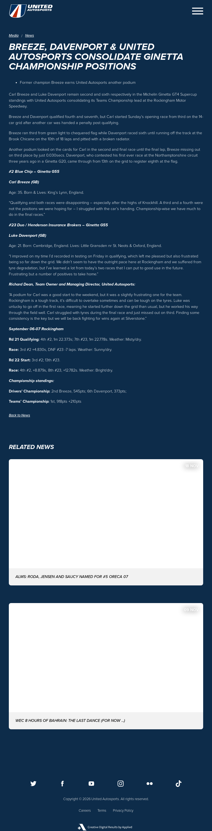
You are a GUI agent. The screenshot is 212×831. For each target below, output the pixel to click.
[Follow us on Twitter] (33, 783)
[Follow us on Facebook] (62, 783)
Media (13, 36)
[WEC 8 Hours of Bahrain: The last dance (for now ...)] (106, 666)
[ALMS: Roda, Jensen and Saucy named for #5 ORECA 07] (106, 522)
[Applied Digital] (106, 827)
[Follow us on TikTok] (178, 783)
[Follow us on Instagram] (120, 783)
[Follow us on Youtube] (91, 783)
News (29, 36)
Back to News (19, 415)
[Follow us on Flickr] (149, 783)
